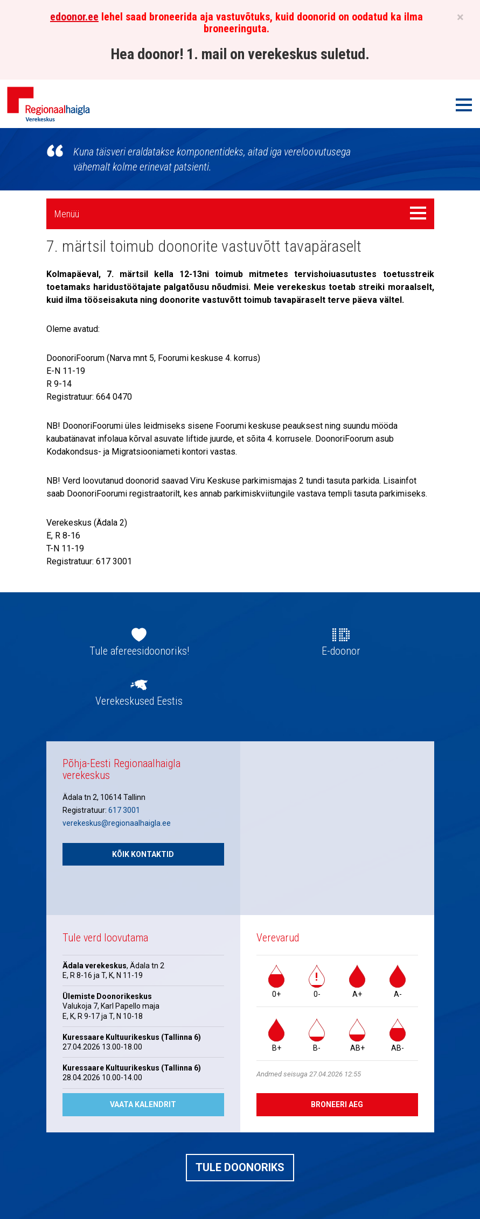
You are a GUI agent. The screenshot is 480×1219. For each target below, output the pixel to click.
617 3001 (124, 810)
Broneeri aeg (337, 1104)
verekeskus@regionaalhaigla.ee (116, 823)
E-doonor (341, 650)
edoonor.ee (74, 16)
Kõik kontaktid (143, 854)
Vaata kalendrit (143, 1104)
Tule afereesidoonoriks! (139, 650)
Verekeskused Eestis (139, 700)
